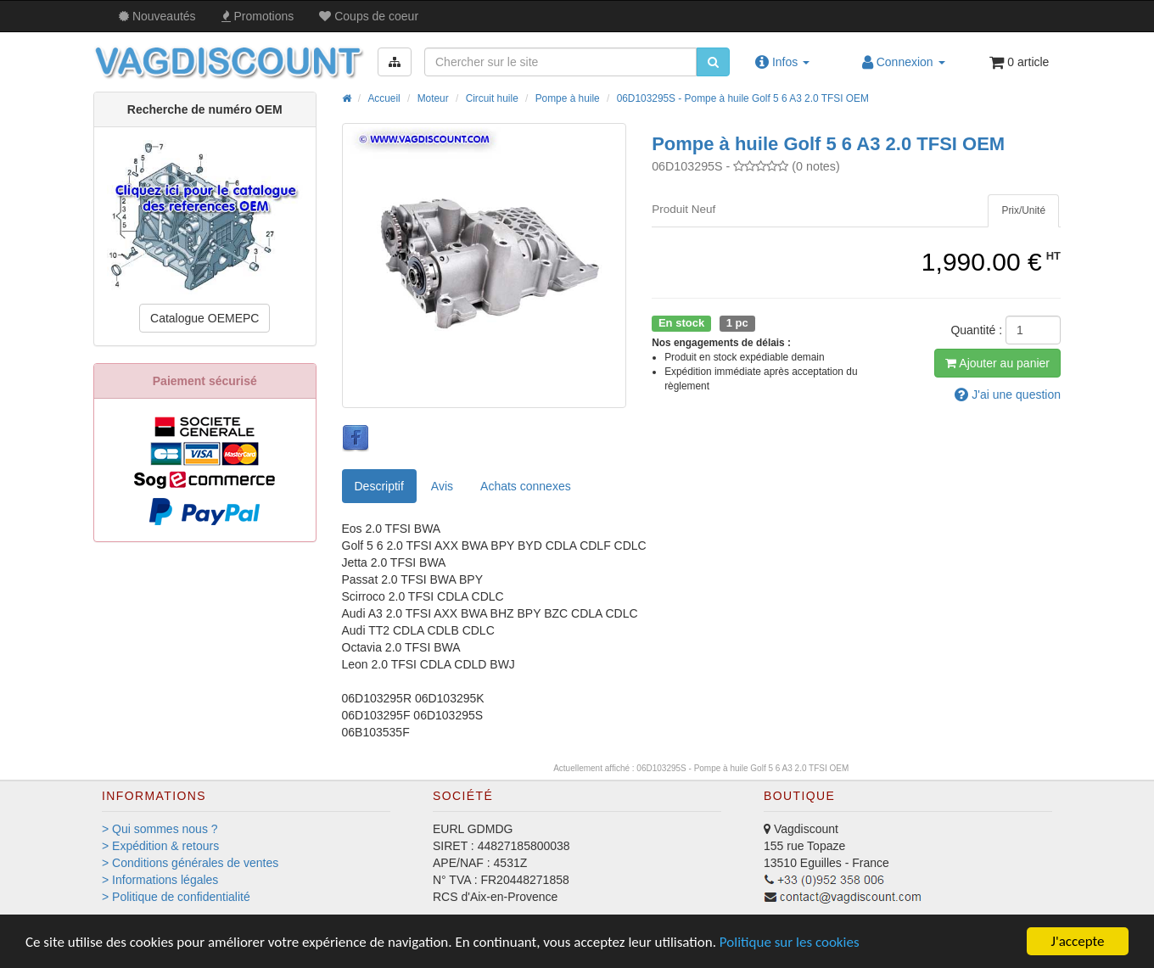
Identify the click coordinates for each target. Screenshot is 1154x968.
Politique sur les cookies (790, 942)
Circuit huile (492, 98)
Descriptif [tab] (379, 486)
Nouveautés (157, 16)
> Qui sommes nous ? (160, 829)
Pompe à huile (567, 98)
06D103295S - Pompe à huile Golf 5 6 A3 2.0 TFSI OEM (743, 98)
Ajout (997, 363)
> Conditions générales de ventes (190, 863)
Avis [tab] (442, 486)
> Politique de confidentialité (176, 897)
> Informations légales (160, 880)
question (1008, 394)
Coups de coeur (368, 16)
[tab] (1023, 210)
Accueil (383, 98)
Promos (257, 16)
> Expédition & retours (160, 846)
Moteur (433, 98)
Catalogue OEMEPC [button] (204, 318)
